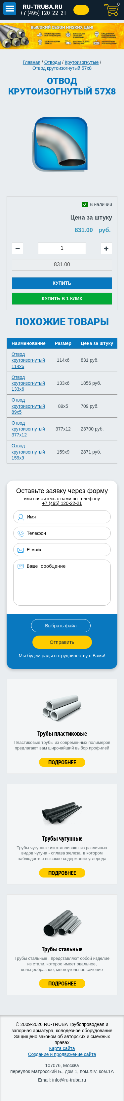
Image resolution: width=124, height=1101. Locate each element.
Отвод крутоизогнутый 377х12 (28, 428)
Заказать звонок (81, 10)
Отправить (62, 642)
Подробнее (62, 762)
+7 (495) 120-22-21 (43, 12)
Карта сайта (62, 1048)
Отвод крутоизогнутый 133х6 (28, 383)
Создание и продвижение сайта (62, 1054)
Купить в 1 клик (62, 298)
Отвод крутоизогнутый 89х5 (28, 405)
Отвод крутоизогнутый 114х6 (28, 360)
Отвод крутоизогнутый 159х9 (28, 451)
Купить (62, 283)
